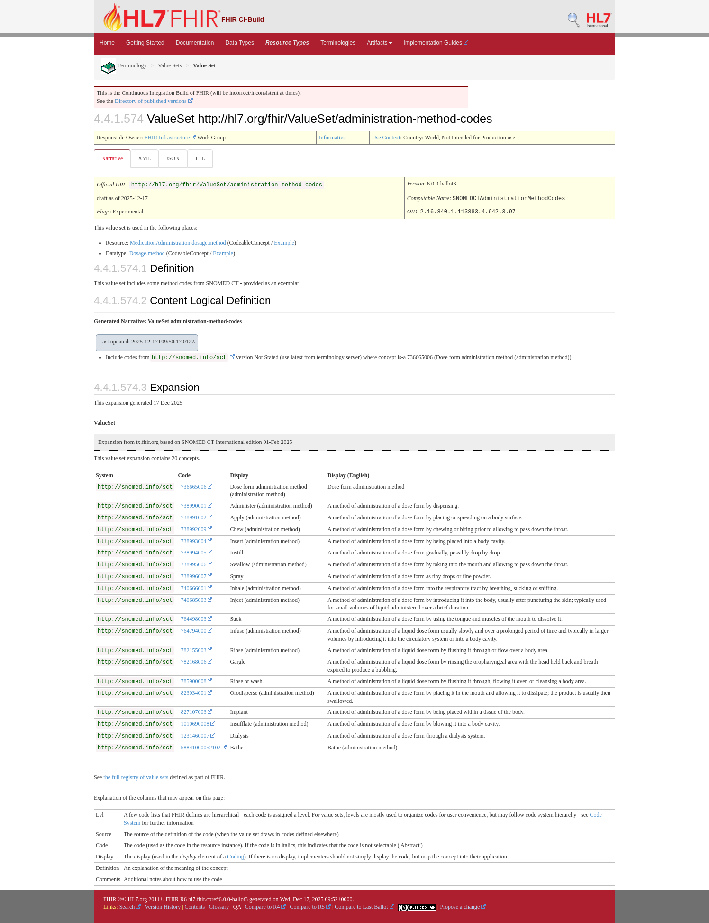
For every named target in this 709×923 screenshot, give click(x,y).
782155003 (196, 649)
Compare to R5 (310, 906)
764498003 (196, 618)
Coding (235, 856)
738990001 (196, 505)
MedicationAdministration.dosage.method (178, 242)
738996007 (196, 575)
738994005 (196, 552)
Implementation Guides (436, 42)
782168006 (196, 661)
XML (145, 158)
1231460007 (198, 735)
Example (284, 242)
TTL (203, 158)
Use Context (386, 137)
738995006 (196, 564)
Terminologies (337, 42)
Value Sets (170, 65)
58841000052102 (204, 747)
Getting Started (145, 42)
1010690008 (198, 723)
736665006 (196, 486)
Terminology (124, 65)
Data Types (239, 42)
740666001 (196, 587)
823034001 (196, 692)
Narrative (112, 158)
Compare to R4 (265, 906)
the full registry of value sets (135, 777)
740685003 (196, 599)
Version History (163, 906)
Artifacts (379, 42)
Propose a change (463, 906)
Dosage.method (147, 252)
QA (237, 906)
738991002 (196, 517)
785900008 (196, 680)
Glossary (219, 906)
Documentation (195, 42)
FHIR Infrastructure (170, 137)
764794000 (196, 630)
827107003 (196, 711)
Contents (195, 906)
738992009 (196, 529)
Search (130, 906)
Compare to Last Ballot (364, 906)
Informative (332, 137)
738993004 (196, 540)
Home (107, 42)
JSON (175, 158)
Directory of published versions (154, 101)
